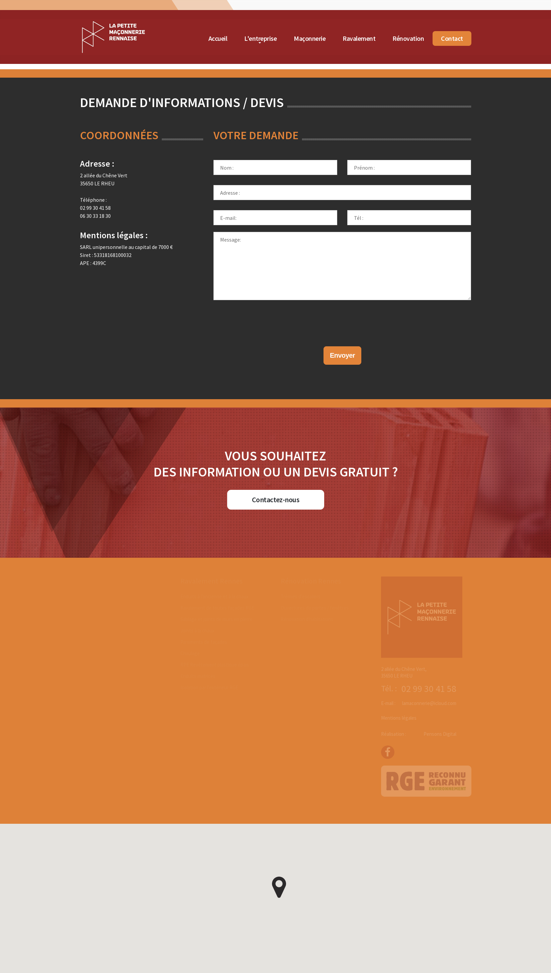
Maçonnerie (310, 38)
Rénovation (408, 38)
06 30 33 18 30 (95, 215)
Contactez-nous (275, 499)
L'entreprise (260, 38)
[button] (279, 887)
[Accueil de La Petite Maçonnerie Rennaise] (113, 23)
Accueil (217, 38)
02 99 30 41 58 (95, 207)
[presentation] (342, 316)
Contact (452, 38)
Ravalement (359, 38)
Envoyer (342, 355)
